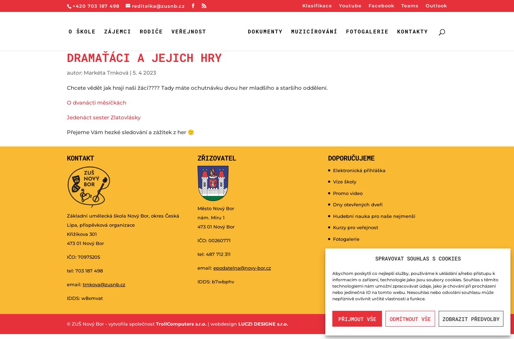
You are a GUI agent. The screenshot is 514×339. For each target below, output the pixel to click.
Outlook (436, 6)
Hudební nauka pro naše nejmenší (374, 216)
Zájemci (117, 32)
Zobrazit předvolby (471, 318)
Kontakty (412, 32)
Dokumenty (265, 32)
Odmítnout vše (410, 318)
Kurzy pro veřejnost (355, 227)
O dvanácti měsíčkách (96, 102)
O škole (82, 32)
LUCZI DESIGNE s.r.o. (262, 324)
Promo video (348, 193)
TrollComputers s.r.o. (181, 324)
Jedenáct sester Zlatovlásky (103, 117)
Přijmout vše (357, 318)
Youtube (350, 6)
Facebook (381, 6)
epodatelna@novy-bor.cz (242, 268)
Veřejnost (188, 32)
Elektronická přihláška (359, 170)
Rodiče (151, 32)
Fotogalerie (367, 32)
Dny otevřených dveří (358, 204)
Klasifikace (317, 6)
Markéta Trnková (106, 72)
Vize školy (344, 181)
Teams (410, 6)
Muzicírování (314, 32)
